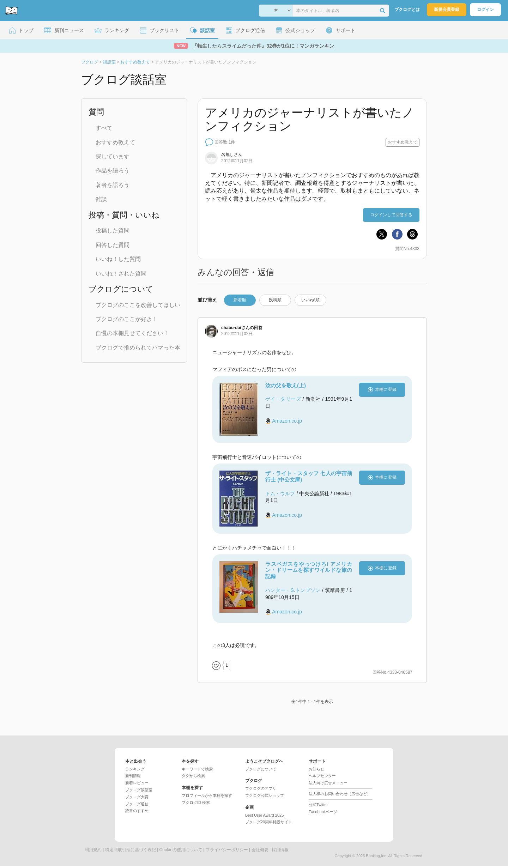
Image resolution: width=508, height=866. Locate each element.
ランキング (135, 769)
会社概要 (260, 849)
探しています (112, 156)
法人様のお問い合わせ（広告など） (340, 794)
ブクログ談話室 (138, 790)
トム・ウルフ (280, 493)
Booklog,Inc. (376, 856)
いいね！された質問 (121, 274)
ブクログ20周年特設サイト (268, 822)
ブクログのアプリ (260, 788)
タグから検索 (193, 776)
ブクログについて (260, 769)
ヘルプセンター (322, 776)
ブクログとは (407, 9)
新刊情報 (133, 776)
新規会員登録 (446, 9)
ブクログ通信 (137, 804)
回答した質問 (112, 245)
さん (235, 327)
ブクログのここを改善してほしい (138, 305)
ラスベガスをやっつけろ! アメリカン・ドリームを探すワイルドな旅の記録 (308, 570)
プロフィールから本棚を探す (207, 795)
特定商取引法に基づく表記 (130, 849)
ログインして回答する (391, 214)
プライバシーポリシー (227, 849)
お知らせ (316, 769)
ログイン (485, 9)
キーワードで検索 (197, 769)
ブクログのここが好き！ (127, 319)
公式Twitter (318, 805)
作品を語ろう (112, 171)
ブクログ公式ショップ (264, 795)
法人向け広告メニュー (328, 783)
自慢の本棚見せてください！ (132, 333)
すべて (104, 128)
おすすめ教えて (115, 142)
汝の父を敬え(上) (285, 385)
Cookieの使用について (180, 849)
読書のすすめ (137, 811)
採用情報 (280, 849)
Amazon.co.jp (287, 421)
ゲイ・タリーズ (283, 399)
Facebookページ (323, 812)
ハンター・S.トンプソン (293, 590)
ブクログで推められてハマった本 (138, 348)
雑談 (101, 199)
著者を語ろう (112, 185)
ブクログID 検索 (196, 802)
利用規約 (93, 849)
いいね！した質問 (118, 259)
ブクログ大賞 (137, 797)
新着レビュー (137, 783)
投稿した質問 (112, 231)
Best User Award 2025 (264, 815)
